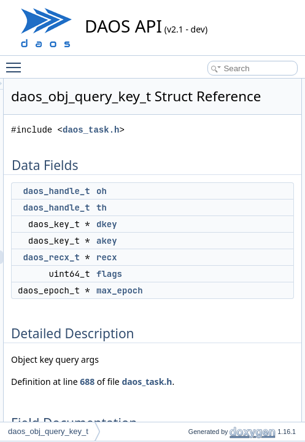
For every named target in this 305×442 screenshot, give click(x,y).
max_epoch (264, 307)
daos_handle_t (200, 208)
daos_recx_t (195, 274)
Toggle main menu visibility (16, 62)
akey (251, 257)
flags (253, 291)
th (246, 224)
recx (251, 274)
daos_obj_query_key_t (48, 431)
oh (246, 208)
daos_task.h (235, 147)
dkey (251, 241)
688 (231, 399)
